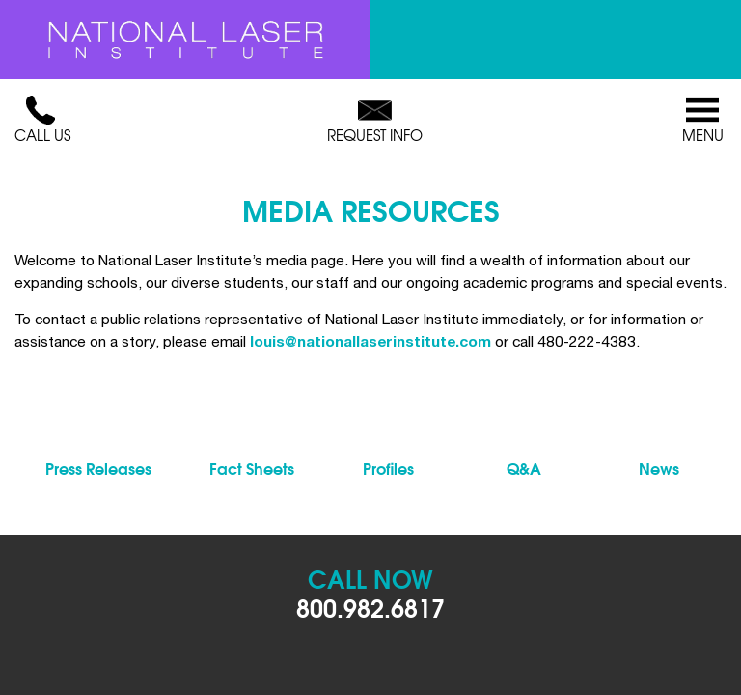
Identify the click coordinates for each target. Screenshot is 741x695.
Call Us (42, 121)
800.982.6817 (370, 607)
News (659, 468)
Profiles (388, 468)
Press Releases (98, 468)
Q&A (524, 468)
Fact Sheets (251, 468)
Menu (702, 121)
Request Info (375, 121)
